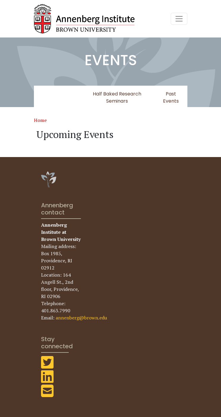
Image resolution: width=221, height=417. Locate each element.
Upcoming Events (57, 97)
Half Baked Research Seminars (117, 97)
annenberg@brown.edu (81, 317)
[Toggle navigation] (179, 19)
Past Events (171, 97)
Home (40, 120)
